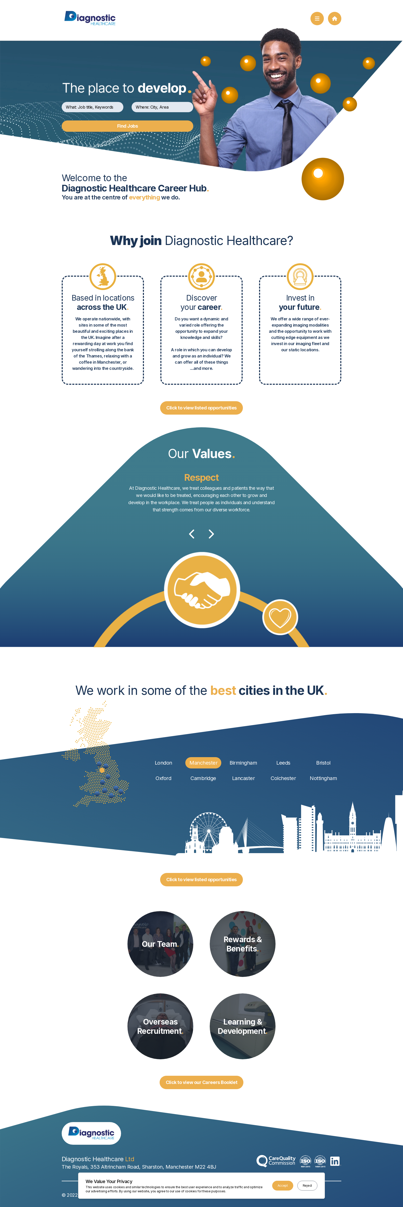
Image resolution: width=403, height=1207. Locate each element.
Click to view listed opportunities (201, 407)
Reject (307, 1185)
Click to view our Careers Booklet (201, 1082)
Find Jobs (127, 126)
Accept (283, 1185)
